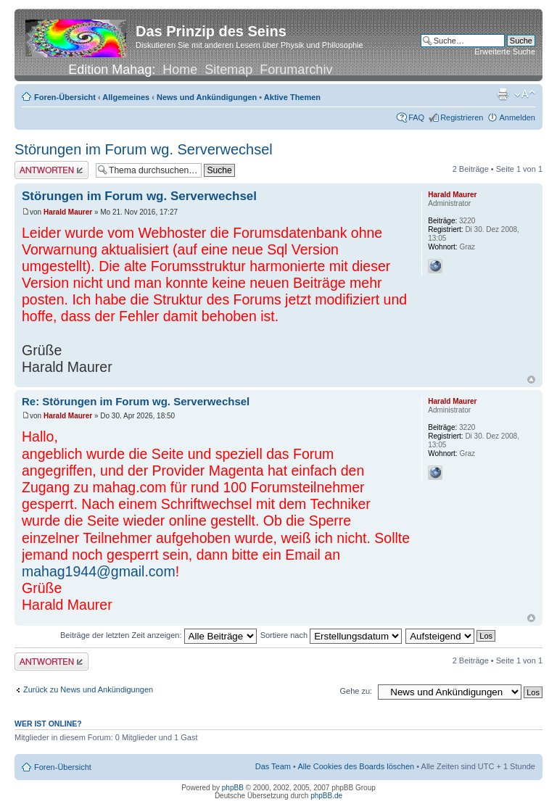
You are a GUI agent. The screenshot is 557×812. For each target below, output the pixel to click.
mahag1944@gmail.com (99, 571)
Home (179, 69)
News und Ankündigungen (207, 97)
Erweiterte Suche (504, 51)
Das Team (273, 766)
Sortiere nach (331, 635)
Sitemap (228, 69)
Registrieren (461, 117)
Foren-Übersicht (65, 97)
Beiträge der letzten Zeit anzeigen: (158, 635)
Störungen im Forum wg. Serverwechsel (144, 149)
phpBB (233, 788)
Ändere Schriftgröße (524, 94)
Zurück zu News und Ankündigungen (88, 689)
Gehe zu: (355, 691)
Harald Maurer (68, 212)
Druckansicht (503, 94)
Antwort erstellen (51, 170)
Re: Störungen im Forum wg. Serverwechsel (135, 401)
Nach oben (531, 380)
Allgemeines (125, 97)
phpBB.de (326, 796)
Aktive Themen (292, 97)
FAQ (416, 117)
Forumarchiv (296, 69)
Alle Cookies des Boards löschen (355, 766)
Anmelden (517, 117)
